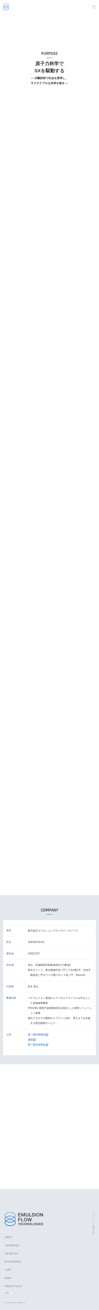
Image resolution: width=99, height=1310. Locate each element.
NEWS (8, 1278)
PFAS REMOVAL (13, 1261)
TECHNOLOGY (12, 1245)
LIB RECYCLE (11, 1253)
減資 (30, 1039)
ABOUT (8, 1237)
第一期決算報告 (36, 1034)
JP (6, 1293)
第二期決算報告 (36, 1044)
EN (11, 1293)
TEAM (8, 1270)
